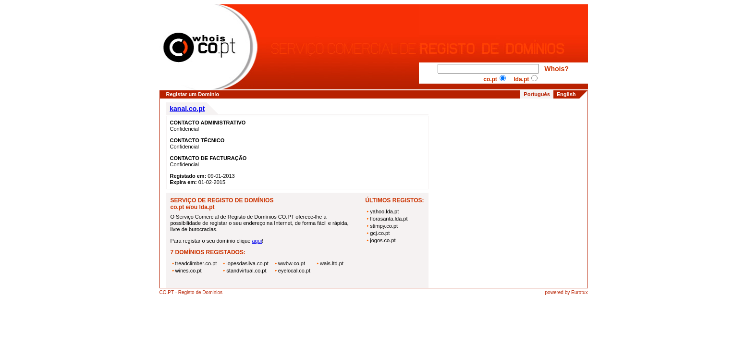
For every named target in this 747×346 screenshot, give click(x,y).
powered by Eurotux (566, 292)
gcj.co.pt (380, 233)
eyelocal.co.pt (294, 270)
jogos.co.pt (382, 240)
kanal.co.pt (187, 108)
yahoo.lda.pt (384, 211)
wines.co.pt (188, 270)
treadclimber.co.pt (196, 263)
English (566, 94)
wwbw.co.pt (291, 263)
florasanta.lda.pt (388, 219)
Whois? (556, 69)
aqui (257, 241)
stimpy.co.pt (384, 226)
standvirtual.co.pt (246, 270)
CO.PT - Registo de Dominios (191, 292)
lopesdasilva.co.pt (247, 263)
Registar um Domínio (193, 94)
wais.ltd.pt (331, 263)
